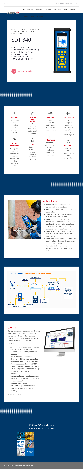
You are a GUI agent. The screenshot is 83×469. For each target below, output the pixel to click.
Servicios (66, 10)
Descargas (25, 16)
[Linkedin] (7, 3)
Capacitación (73, 10)
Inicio (24, 10)
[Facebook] (4, 3)
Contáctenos (39, 16)
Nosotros (32, 16)
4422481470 (61, 3)
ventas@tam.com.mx (71, 3)
